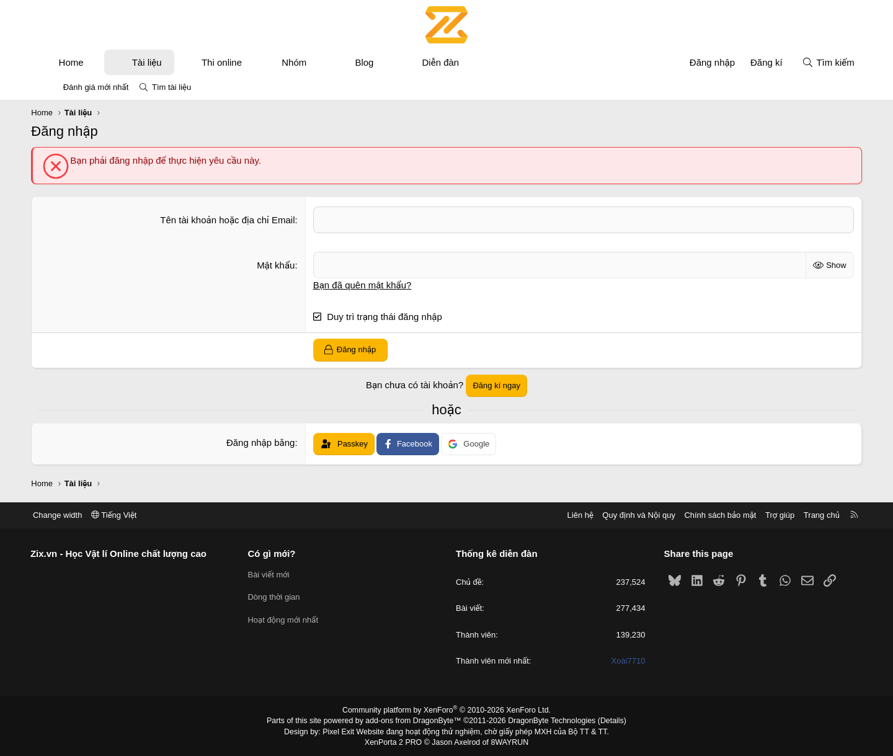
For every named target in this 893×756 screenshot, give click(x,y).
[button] (113, 62)
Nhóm (312, 62)
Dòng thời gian (285, 597)
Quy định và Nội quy (616, 515)
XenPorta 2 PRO (394, 741)
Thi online (240, 62)
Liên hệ (557, 515)
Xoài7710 (617, 660)
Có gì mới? (283, 553)
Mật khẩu (282, 265)
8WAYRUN (507, 741)
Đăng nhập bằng (267, 442)
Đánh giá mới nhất (96, 87)
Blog (382, 62)
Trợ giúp (757, 515)
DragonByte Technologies (548, 720)
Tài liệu (165, 62)
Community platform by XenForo (447, 710)
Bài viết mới (280, 574)
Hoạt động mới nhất (294, 620)
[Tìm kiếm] (809, 62)
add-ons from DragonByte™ (414, 720)
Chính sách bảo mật (698, 515)
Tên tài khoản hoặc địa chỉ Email (233, 220)
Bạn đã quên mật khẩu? (368, 285)
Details (606, 720)
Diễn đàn (459, 62)
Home (89, 62)
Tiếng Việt (136, 515)
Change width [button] (80, 515)
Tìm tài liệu (171, 87)
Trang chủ (799, 515)
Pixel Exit (342, 731)
